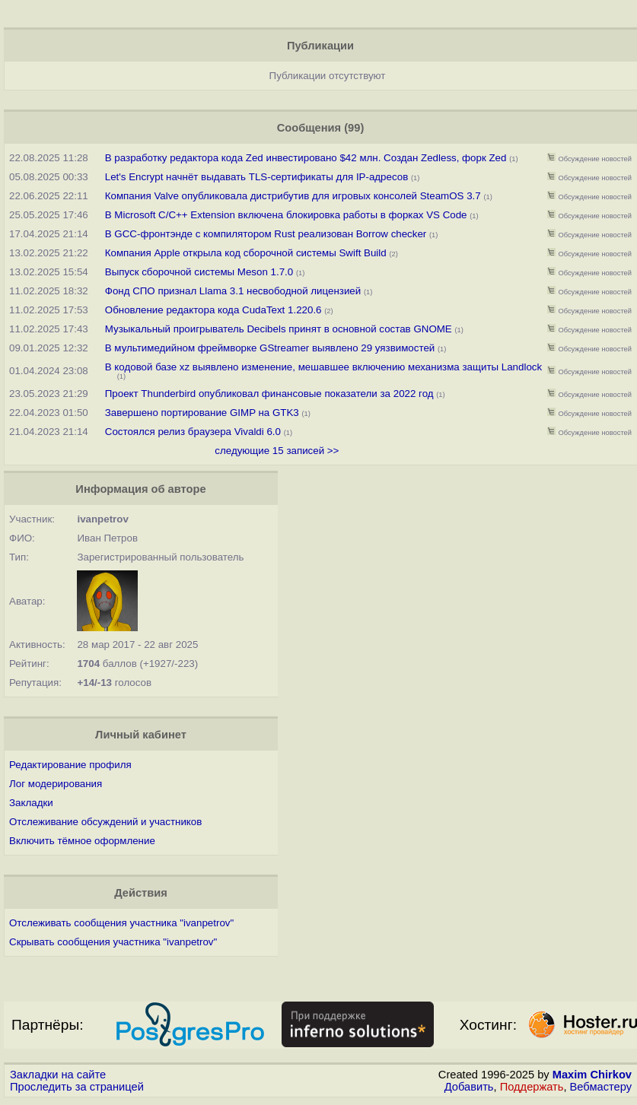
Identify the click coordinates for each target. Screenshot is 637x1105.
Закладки (31, 802)
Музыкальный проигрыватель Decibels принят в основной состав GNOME (278, 329)
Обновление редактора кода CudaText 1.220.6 (213, 310)
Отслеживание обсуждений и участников (105, 821)
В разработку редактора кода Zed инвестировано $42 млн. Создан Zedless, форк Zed (306, 158)
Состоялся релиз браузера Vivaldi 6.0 (193, 431)
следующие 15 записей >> (277, 450)
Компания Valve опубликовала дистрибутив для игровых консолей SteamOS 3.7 (293, 196)
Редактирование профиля (70, 764)
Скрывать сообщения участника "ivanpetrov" (113, 942)
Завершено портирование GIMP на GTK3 (202, 412)
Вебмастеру (601, 1087)
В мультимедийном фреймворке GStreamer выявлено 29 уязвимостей (270, 348)
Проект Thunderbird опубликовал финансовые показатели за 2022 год (269, 393)
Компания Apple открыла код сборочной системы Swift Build (246, 253)
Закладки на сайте (58, 1074)
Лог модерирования (55, 783)
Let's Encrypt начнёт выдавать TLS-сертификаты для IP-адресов (256, 177)
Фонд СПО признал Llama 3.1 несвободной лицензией (233, 291)
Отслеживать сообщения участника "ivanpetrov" (121, 923)
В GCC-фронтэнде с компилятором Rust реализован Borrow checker (266, 234)
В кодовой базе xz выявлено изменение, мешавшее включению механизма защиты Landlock (323, 367)
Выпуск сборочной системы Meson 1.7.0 (199, 272)
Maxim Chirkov (592, 1074)
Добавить (469, 1087)
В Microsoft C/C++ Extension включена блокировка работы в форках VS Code (286, 215)
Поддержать (532, 1087)
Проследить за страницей (77, 1087)
